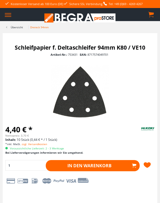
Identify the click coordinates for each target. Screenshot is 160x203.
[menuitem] (8, 14)
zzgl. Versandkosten (34, 144)
